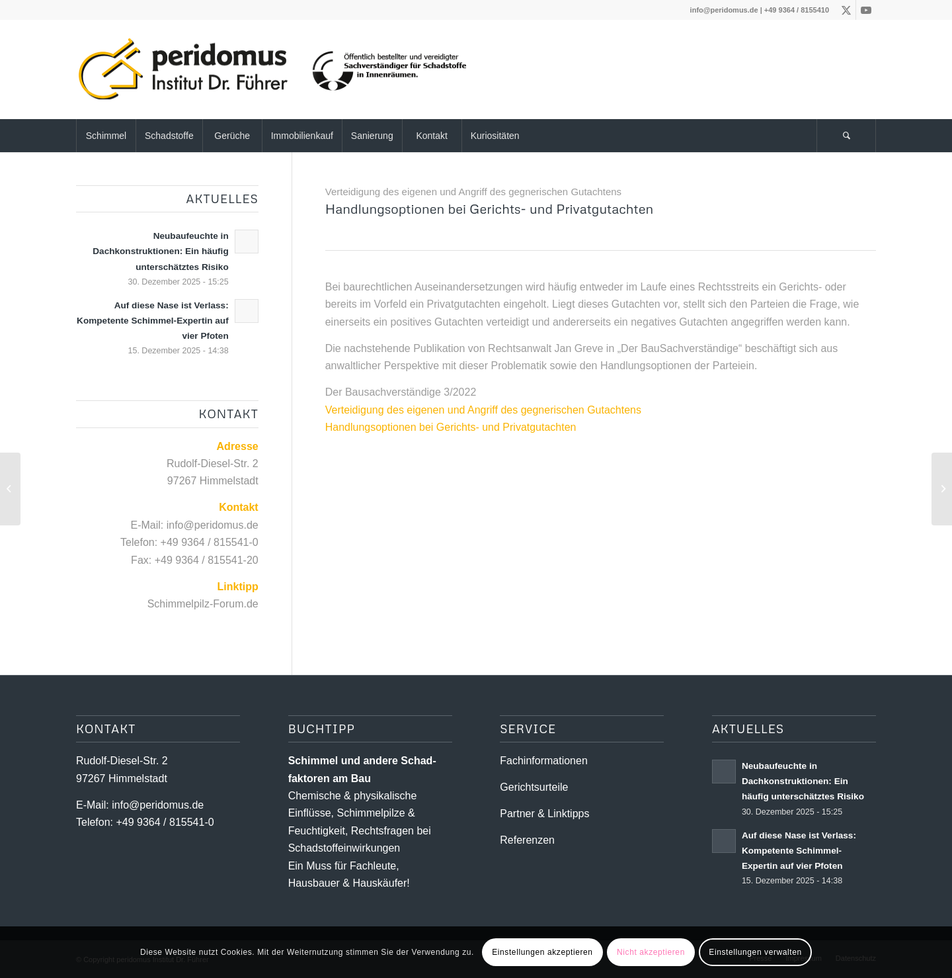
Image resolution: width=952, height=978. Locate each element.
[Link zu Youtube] (866, 10)
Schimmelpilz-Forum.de (202, 603)
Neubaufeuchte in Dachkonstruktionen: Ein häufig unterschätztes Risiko (160, 251)
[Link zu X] (845, 10)
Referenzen (527, 840)
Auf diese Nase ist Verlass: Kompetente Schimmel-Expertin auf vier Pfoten (153, 320)
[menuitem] (106, 135)
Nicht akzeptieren (651, 952)
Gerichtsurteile (534, 787)
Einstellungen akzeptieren (542, 952)
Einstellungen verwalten (755, 952)
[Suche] (846, 135)
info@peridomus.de (724, 10)
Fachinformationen (544, 760)
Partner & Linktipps (544, 813)
